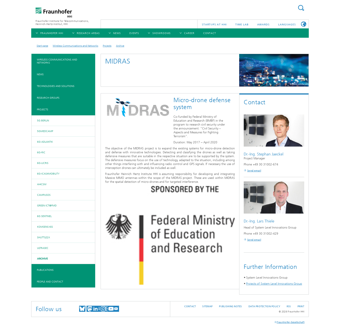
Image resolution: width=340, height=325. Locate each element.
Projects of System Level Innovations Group (274, 284)
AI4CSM (41, 184)
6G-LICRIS (42, 163)
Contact (190, 306)
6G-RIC (41, 152)
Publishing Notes (230, 306)
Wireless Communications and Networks (75, 45)
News (40, 74)
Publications (45, 269)
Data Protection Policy (264, 306)
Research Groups (48, 97)
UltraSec (42, 248)
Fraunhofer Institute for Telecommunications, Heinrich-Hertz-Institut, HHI (62, 23)
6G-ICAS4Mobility (48, 173)
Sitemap (207, 306)
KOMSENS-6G (45, 226)
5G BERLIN (43, 120)
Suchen (301, 7)
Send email (254, 170)
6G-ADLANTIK (45, 141)
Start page (42, 45)
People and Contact (50, 281)
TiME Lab (241, 24)
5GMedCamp (45, 131)
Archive (120, 45)
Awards (263, 24)
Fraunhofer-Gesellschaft (290, 322)
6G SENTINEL (44, 216)
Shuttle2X (43, 237)
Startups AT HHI (214, 24)
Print (301, 306)
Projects (107, 45)
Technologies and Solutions (55, 86)
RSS (289, 306)
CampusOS (44, 194)
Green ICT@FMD (47, 205)
